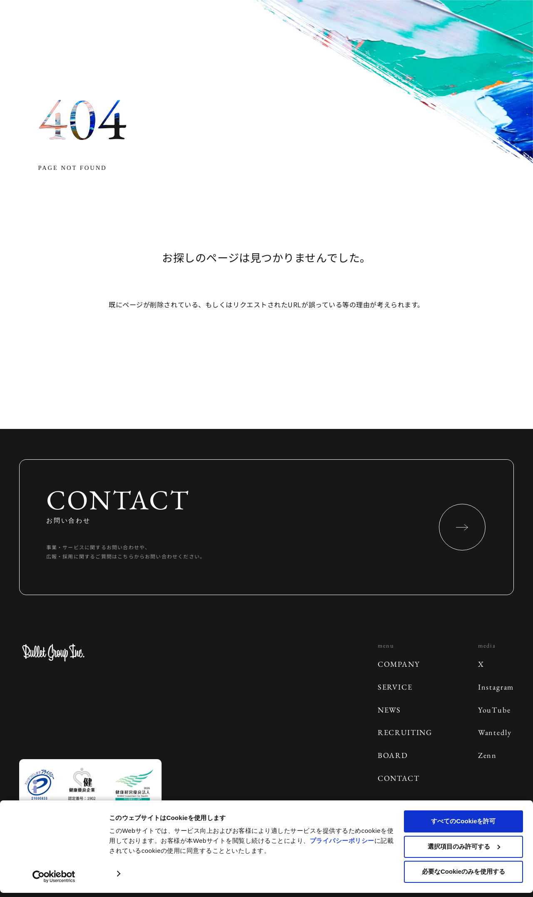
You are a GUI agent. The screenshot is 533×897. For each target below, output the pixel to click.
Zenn (487, 755)
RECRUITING (405, 732)
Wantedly (495, 732)
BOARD (393, 755)
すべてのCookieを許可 (463, 821)
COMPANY (399, 664)
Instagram (496, 687)
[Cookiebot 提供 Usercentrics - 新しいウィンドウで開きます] (53, 876)
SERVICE (395, 687)
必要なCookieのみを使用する (463, 871)
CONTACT (399, 778)
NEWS (389, 710)
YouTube (494, 710)
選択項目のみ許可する (464, 846)
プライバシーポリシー (342, 840)
